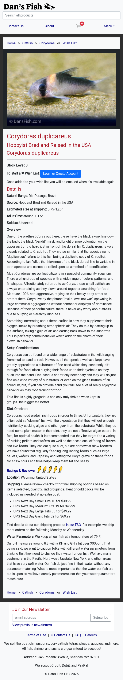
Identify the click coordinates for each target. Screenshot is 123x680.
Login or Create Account (60, 174)
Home (11, 43)
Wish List (70, 43)
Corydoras (47, 43)
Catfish (27, 43)
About (49, 26)
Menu (108, 26)
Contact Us (16, 26)
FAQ (78, 635)
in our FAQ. (74, 525)
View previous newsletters (32, 625)
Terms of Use (36, 635)
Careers (91, 635)
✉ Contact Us (60, 635)
